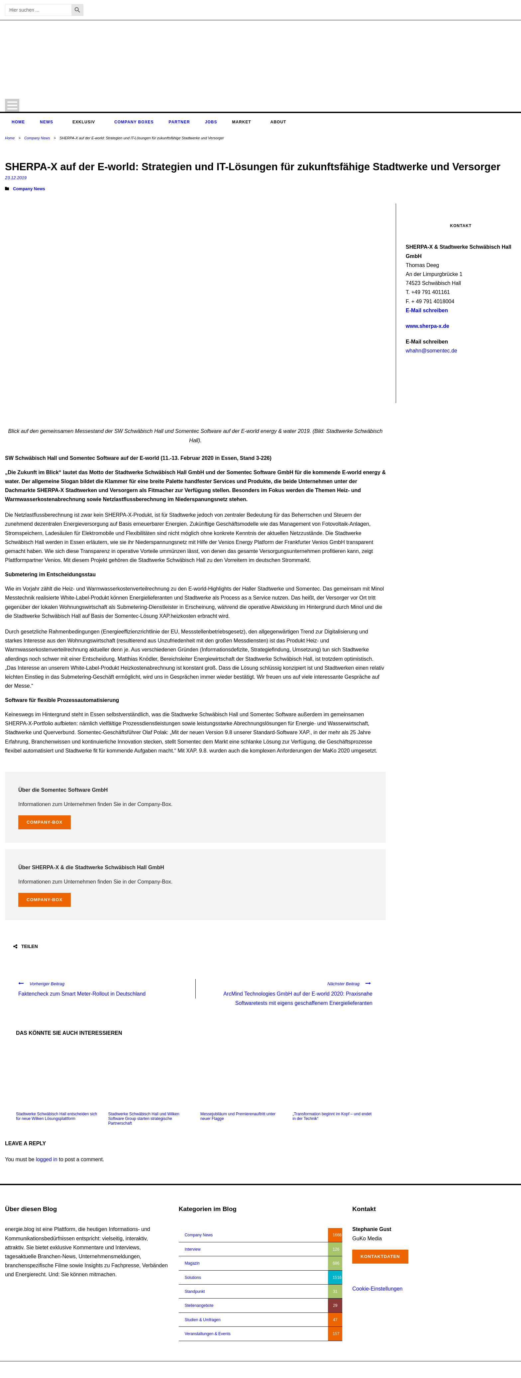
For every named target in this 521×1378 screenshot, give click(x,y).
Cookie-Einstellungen (377, 1289)
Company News (37, 138)
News (46, 122)
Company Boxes (134, 122)
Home (18, 122)
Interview (193, 1249)
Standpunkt (195, 1291)
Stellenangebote (199, 1305)
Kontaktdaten (380, 1256)
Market (241, 122)
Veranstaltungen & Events (208, 1333)
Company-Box (44, 822)
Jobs (211, 122)
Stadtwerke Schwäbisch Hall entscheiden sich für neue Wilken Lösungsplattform (56, 1116)
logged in (46, 1159)
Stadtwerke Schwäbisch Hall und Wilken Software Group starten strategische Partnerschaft (143, 1119)
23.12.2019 (16, 177)
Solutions (193, 1277)
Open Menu (12, 105)
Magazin (192, 1263)
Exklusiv (83, 122)
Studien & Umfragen (203, 1319)
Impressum (480, 1369)
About (278, 122)
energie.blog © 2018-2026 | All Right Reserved (46, 1369)
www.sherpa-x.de (427, 326)
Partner (179, 122)
